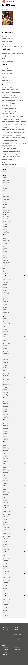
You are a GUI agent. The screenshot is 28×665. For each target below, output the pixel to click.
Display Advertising (5, 629)
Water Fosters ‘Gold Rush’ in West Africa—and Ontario (12, 46)
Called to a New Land (6, 35)
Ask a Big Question (5, 649)
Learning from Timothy (6, 43)
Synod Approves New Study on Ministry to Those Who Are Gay (14, 143)
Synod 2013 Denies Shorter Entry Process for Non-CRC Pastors (14, 121)
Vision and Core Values (18, 636)
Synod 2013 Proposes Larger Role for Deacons (10, 127)
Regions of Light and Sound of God (8, 59)
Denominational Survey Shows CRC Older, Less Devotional (13, 95)
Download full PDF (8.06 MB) (8, 27)
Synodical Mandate (17, 634)
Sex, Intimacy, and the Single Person (9, 82)
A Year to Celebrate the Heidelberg (8, 87)
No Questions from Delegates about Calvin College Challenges (13, 110)
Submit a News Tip (5, 647)
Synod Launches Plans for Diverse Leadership (10, 148)
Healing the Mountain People (7, 38)
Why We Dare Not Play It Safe (9, 75)
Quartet (3, 58)
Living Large (4, 55)
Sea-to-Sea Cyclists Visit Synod (8, 113)
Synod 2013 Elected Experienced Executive (10, 122)
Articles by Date (17, 649)
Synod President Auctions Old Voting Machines (11, 151)
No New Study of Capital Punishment (9, 108)
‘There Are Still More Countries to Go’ (9, 162)
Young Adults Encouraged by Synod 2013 (10, 159)
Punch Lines (7, 71)
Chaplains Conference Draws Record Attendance (11, 92)
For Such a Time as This (6, 105)
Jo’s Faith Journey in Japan (7, 41)
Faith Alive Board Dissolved (7, 102)
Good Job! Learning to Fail (7, 80)
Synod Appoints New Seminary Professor (10, 140)
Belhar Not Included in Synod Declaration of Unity (11, 89)
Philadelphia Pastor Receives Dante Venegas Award (11, 111)
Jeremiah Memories (6, 68)
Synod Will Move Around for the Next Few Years (11, 154)
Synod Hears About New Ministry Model (9, 146)
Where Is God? (7, 73)
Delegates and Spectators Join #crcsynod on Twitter (12, 94)
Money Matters (7, 70)
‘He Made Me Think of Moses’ (7, 161)
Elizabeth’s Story (5, 36)
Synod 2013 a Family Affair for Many (9, 114)
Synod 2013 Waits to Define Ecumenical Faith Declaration (13, 129)
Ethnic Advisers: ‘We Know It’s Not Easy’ (9, 97)
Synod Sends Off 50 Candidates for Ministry (10, 153)
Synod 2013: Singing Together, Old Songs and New (11, 135)
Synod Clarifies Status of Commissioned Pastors (11, 145)
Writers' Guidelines (17, 639)
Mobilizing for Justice (6, 44)
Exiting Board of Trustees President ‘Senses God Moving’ (12, 100)
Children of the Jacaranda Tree (7, 51)
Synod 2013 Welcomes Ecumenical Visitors (10, 130)
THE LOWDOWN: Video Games (7, 61)
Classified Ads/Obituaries (6, 631)
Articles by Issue (17, 647)
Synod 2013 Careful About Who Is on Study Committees (12, 119)
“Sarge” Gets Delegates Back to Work (9, 164)
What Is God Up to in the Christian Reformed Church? (12, 156)
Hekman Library (5, 9)
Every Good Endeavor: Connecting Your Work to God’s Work (13, 53)
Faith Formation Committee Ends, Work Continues (11, 103)
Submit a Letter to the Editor (7, 656)
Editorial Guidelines (17, 631)
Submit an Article (5, 652)
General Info (16, 629)
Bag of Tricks (6, 67)
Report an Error (4, 654)
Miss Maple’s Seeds (5, 56)
